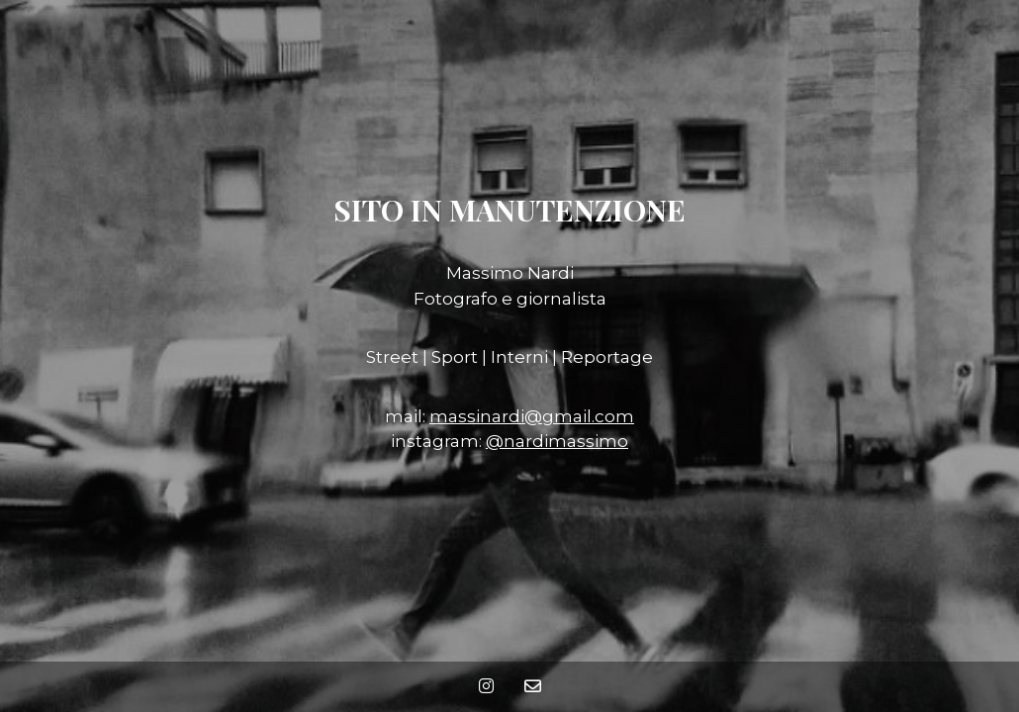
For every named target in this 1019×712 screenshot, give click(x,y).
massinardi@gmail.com (531, 416)
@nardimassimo (557, 441)
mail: (407, 416)
